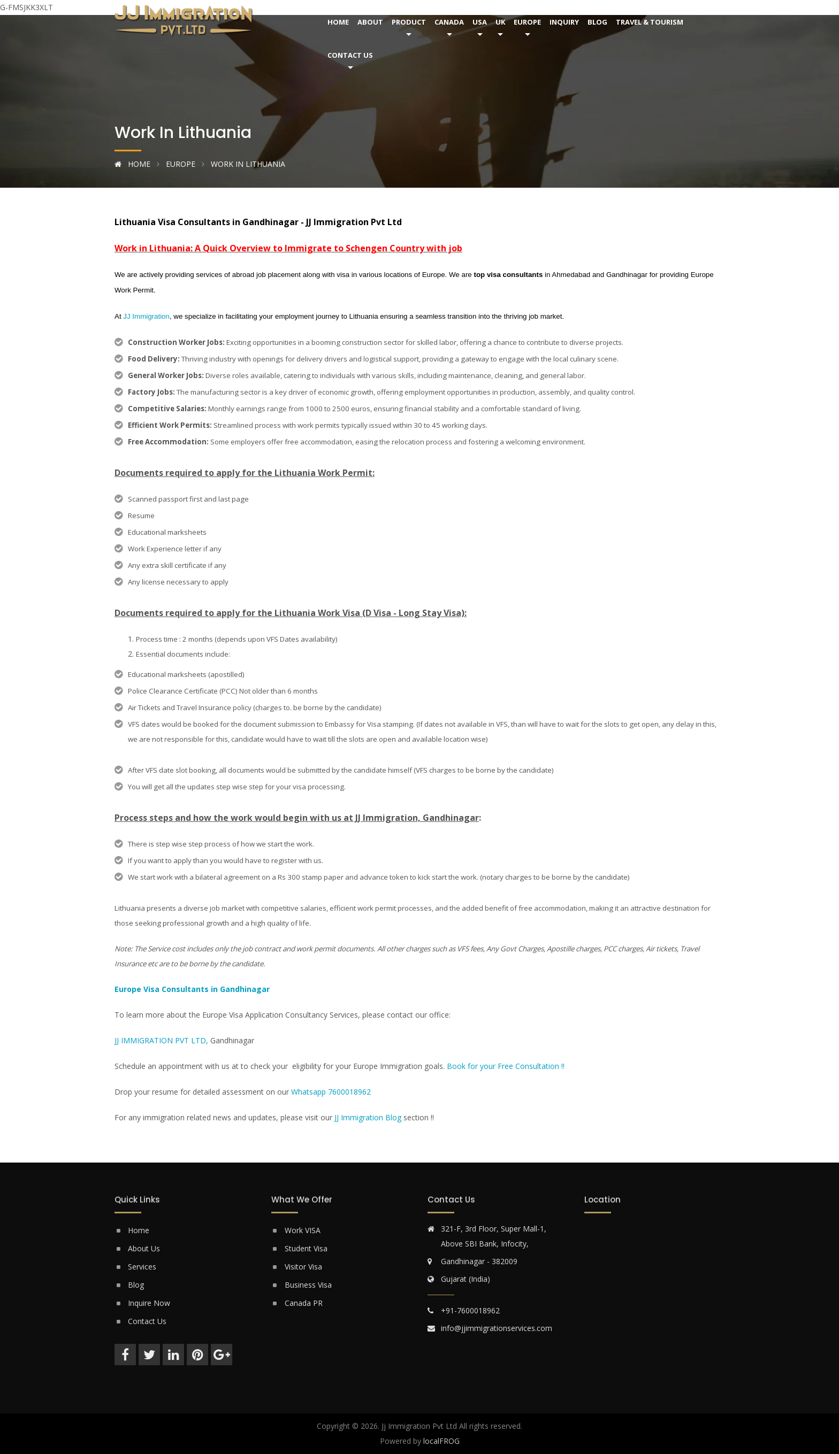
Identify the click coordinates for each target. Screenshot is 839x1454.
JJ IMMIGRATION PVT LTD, (161, 1040)
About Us (144, 1248)
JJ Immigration (146, 316)
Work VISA (303, 1230)
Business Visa (308, 1285)
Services (142, 1266)
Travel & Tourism (649, 22)
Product (409, 22)
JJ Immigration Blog (367, 1117)
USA (479, 22)
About (370, 22)
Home (338, 22)
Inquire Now (149, 1303)
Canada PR (304, 1303)
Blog (597, 22)
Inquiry (564, 22)
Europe (527, 22)
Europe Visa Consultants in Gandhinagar (192, 989)
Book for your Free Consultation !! (506, 1066)
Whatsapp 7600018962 (331, 1092)
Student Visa (306, 1248)
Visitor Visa (303, 1266)
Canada (449, 22)
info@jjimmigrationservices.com (496, 1328)
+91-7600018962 (470, 1310)
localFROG (441, 1441)
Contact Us (350, 55)
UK (500, 22)
